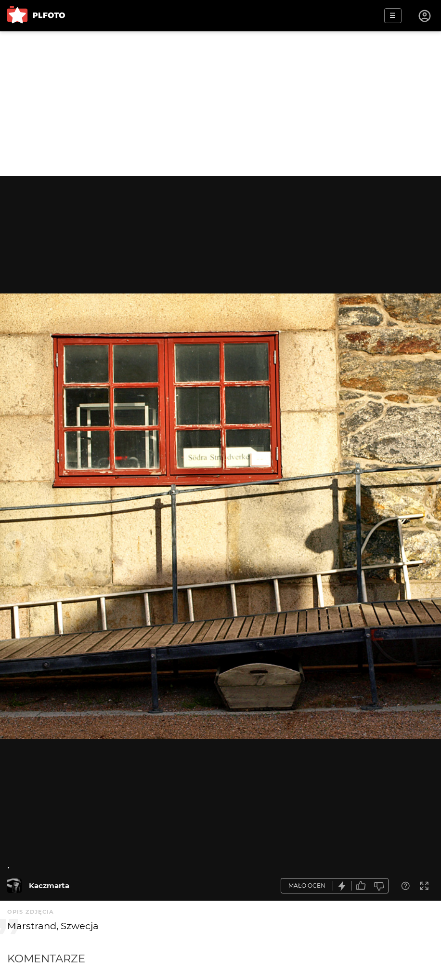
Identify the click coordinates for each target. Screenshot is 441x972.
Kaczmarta (49, 885)
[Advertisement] (220, 103)
